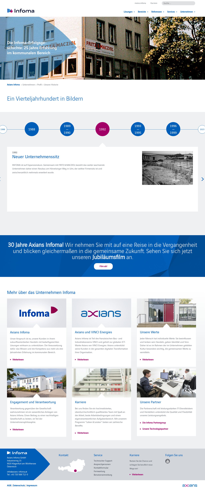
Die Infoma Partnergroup (154, 422)
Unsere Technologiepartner (155, 428)
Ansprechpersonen (102, 464)
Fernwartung (99, 471)
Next (202, 179)
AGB (9, 485)
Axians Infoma (13, 84)
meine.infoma (139, 3)
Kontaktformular (101, 467)
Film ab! (103, 266)
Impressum (32, 485)
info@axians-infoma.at (17, 471)
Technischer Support (103, 460)
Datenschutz (19, 485)
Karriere (153, 3)
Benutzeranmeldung (103, 474)
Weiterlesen (18, 359)
